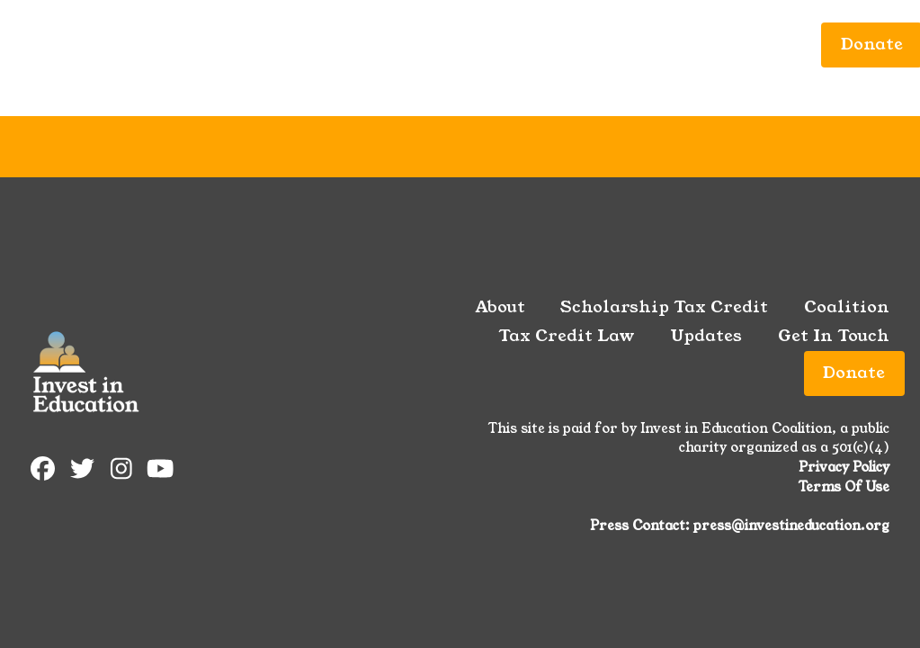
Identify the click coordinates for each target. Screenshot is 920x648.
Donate (854, 372)
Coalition (378, 44)
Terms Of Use (844, 487)
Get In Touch (744, 44)
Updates (633, 44)
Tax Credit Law (509, 44)
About (63, 44)
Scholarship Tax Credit (212, 44)
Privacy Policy (844, 467)
